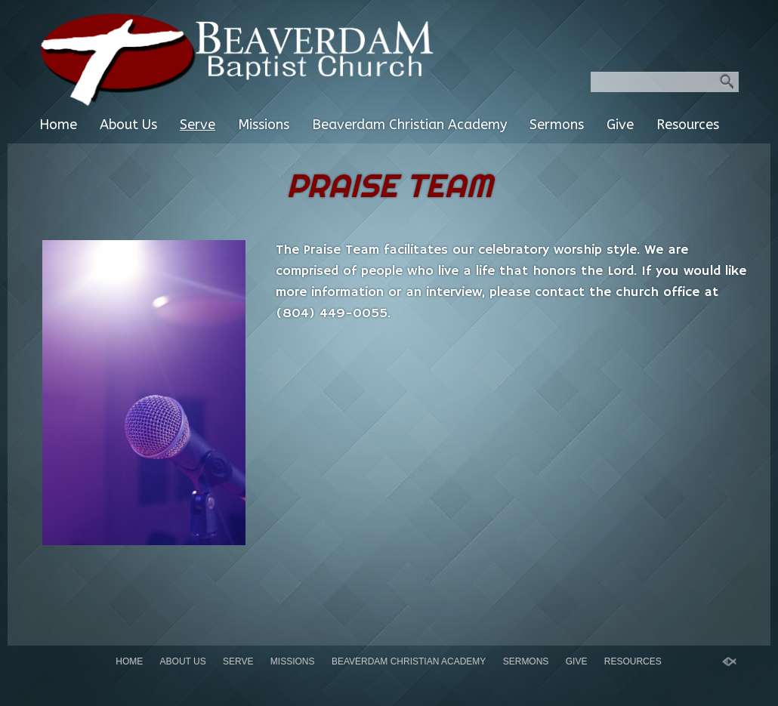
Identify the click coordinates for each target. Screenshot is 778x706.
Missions (263, 124)
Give (620, 124)
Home (58, 124)
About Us (128, 124)
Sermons (556, 124)
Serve (197, 124)
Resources (687, 124)
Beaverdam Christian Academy (409, 124)
